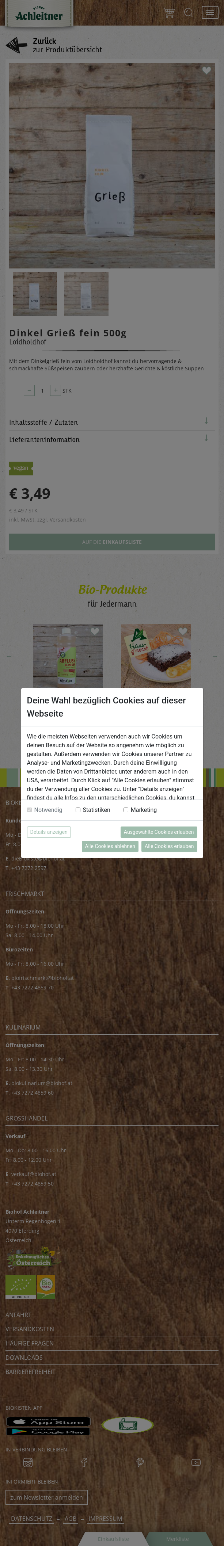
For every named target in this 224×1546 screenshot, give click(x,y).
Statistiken (96, 809)
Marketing (144, 809)
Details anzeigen (49, 832)
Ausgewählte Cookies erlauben (159, 832)
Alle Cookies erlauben (169, 846)
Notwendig (48, 809)
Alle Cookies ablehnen (110, 846)
